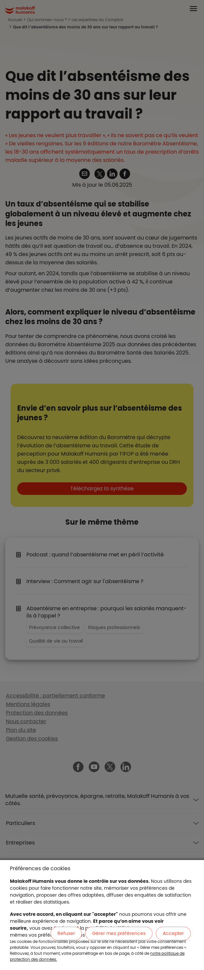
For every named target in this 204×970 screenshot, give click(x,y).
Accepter (173, 933)
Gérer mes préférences (119, 933)
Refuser (66, 933)
